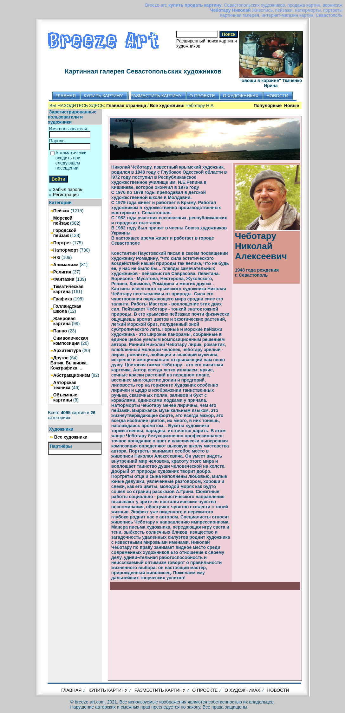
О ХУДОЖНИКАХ (242, 690)
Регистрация (66, 194)
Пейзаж (61, 210)
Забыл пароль (67, 189)
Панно (60, 330)
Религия (62, 271)
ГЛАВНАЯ (71, 690)
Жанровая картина (64, 321)
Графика (62, 298)
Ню (56, 257)
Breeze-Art (125, 120)
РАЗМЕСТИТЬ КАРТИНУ (160, 690)
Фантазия (64, 279)
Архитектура (67, 350)
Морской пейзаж (63, 220)
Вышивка (76, 362)
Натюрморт (65, 250)
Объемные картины (65, 397)
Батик (56, 362)
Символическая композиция (70, 341)
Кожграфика (63, 367)
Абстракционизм (71, 375)
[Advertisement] (205, 634)
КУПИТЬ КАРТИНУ (107, 690)
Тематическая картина (68, 289)
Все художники (71, 437)
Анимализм (66, 264)
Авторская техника (64, 385)
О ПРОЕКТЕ (205, 690)
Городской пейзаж (64, 233)
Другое (60, 357)
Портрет (62, 242)
